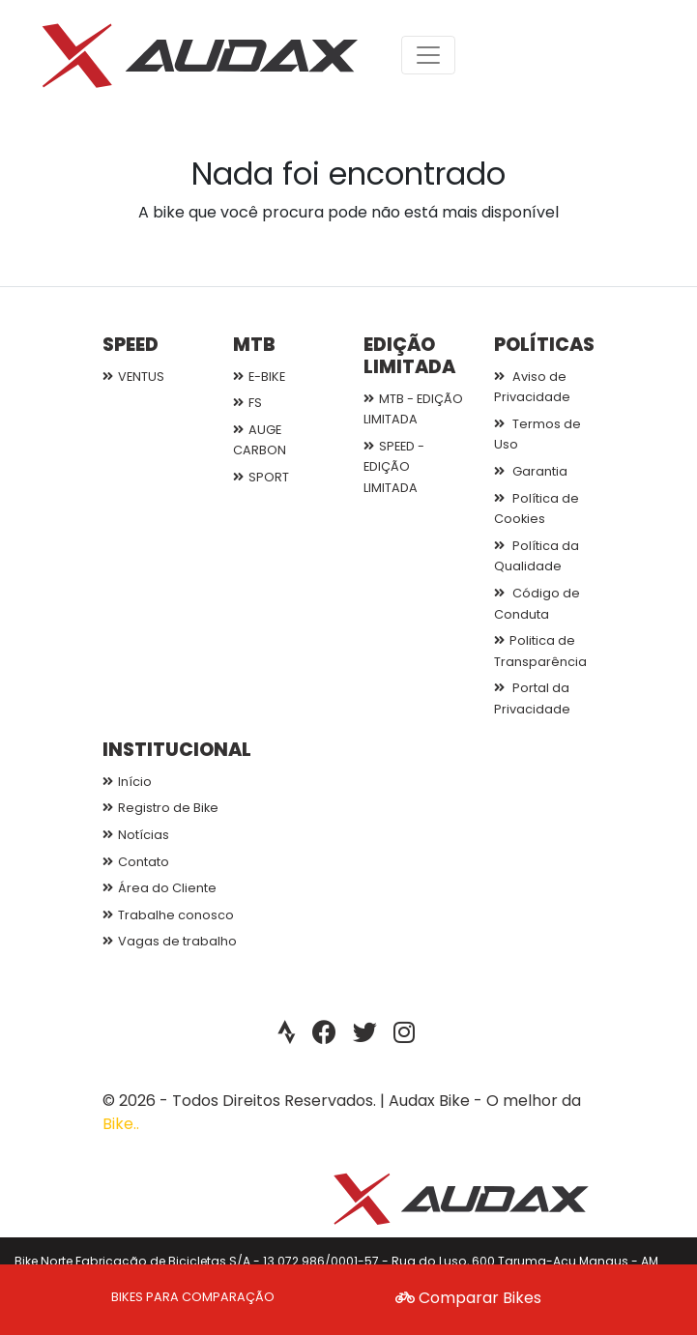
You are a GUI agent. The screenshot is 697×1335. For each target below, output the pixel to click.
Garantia (530, 471)
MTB (254, 345)
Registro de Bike (160, 807)
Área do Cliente (159, 888)
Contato (135, 862)
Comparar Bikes (468, 1298)
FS (247, 402)
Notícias (135, 835)
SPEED (130, 345)
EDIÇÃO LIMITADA (409, 356)
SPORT (261, 477)
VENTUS (133, 376)
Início (127, 781)
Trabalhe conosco (168, 915)
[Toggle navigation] (428, 55)
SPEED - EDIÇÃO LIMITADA (393, 467)
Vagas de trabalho (169, 941)
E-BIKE (259, 376)
